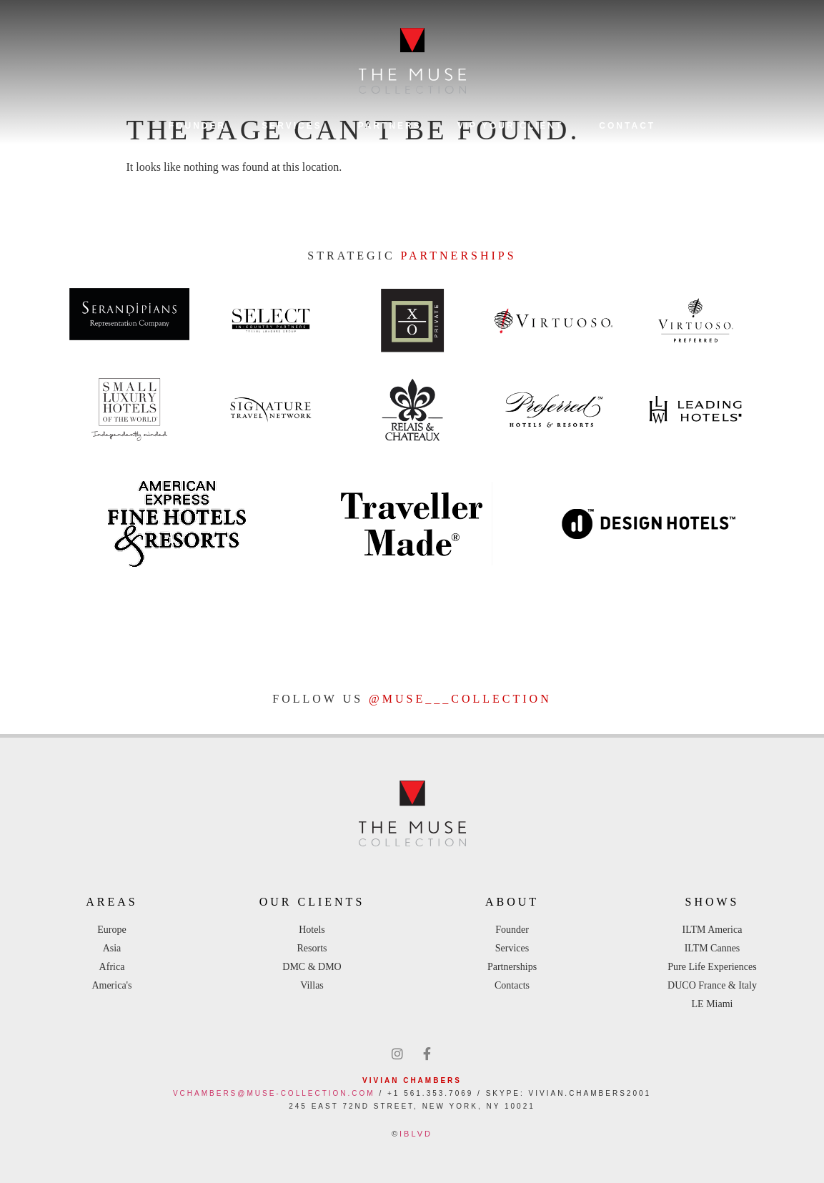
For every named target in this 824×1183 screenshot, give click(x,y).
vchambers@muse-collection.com (274, 1093)
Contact (627, 126)
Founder (197, 126)
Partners (390, 126)
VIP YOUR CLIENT (510, 126)
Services (292, 126)
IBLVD (415, 1133)
